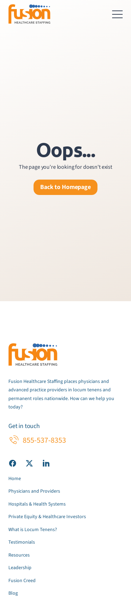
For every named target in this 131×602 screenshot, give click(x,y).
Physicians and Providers (34, 491)
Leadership (19, 567)
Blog (13, 593)
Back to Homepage (65, 187)
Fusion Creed (22, 580)
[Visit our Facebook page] (12, 462)
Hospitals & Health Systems (37, 504)
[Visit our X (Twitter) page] (29, 462)
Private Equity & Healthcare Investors (47, 516)
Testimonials (21, 542)
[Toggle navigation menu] (117, 13)
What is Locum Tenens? (32, 529)
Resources (19, 555)
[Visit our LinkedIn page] (46, 462)
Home (14, 478)
